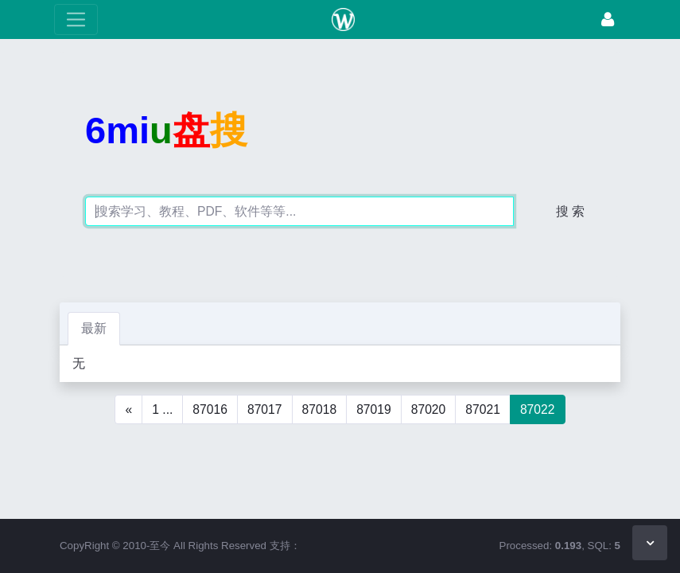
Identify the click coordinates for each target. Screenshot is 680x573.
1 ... (162, 409)
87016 (209, 409)
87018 (319, 409)
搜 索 (570, 211)
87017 (264, 409)
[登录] (608, 19)
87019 (373, 409)
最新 (94, 328)
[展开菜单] (76, 19)
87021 (482, 409)
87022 (537, 409)
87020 (428, 409)
